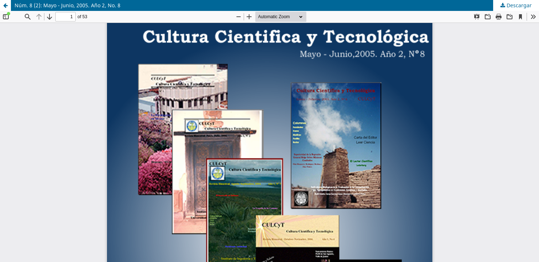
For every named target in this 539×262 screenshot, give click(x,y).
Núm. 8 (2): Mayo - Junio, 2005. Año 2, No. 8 (67, 5)
